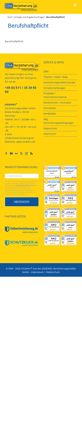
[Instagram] (26, 153)
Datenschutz (53, 272)
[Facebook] (6, 153)
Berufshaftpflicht (14, 41)
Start (9, 17)
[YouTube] (11, 153)
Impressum (37, 272)
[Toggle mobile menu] (75, 5)
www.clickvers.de (25, 141)
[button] (6, 432)
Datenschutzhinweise (25, 185)
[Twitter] (21, 153)
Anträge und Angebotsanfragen (29, 17)
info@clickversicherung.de (19, 138)
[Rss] (31, 153)
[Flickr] (16, 153)
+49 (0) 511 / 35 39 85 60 (20, 90)
